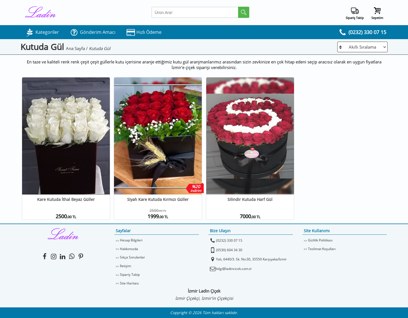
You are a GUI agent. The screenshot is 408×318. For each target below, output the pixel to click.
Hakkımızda (129, 248)
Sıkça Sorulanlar (132, 257)
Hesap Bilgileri (131, 240)
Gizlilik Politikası (320, 240)
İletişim (125, 266)
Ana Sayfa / (77, 48)
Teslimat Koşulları (322, 248)
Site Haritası (129, 283)
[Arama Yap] (200, 12)
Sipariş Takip (130, 274)
